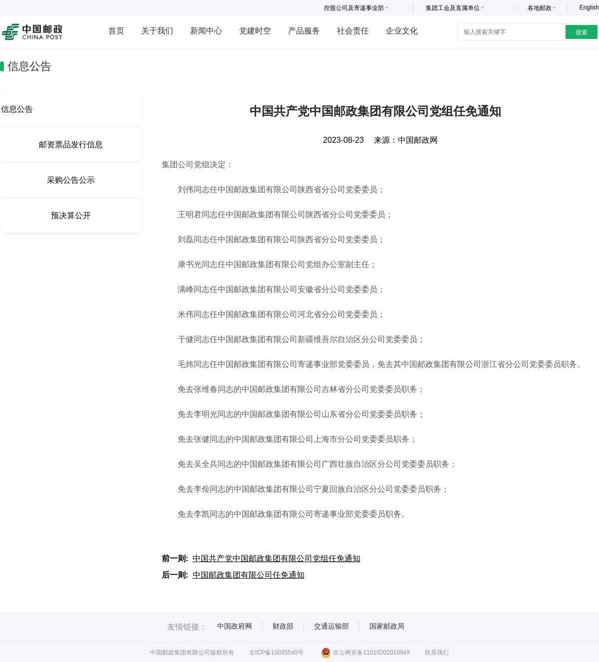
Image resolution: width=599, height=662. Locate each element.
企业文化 (402, 30)
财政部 (283, 626)
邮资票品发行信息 (71, 144)
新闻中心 (206, 30)
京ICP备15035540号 (276, 652)
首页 (116, 30)
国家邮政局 (386, 626)
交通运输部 (331, 626)
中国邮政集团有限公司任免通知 (248, 575)
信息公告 (17, 109)
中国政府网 (234, 626)
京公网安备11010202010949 (365, 652)
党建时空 (255, 30)
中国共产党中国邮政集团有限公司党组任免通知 (276, 558)
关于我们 (157, 30)
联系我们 (437, 652)
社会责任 (353, 30)
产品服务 (304, 30)
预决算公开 (71, 215)
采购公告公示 (71, 180)
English (589, 7)
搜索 (582, 32)
